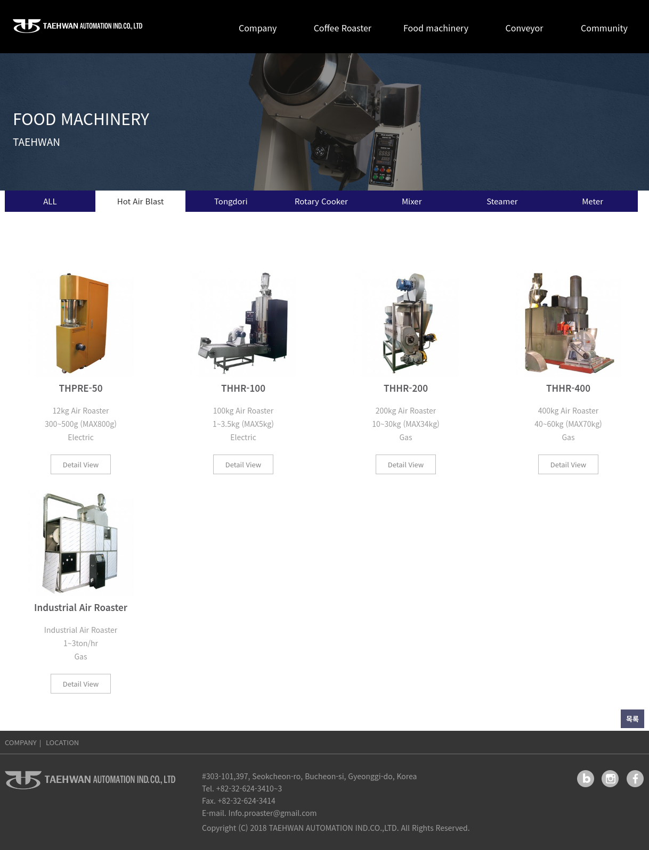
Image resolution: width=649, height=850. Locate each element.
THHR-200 (406, 388)
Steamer (501, 201)
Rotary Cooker (321, 201)
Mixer (412, 201)
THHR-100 (243, 388)
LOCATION (62, 742)
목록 (632, 719)
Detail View (81, 464)
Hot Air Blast (140, 201)
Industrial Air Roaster (80, 607)
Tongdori (231, 201)
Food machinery (435, 27)
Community (604, 27)
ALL (49, 201)
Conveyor (524, 27)
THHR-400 (568, 388)
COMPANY (21, 742)
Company (258, 27)
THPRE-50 (80, 388)
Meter (592, 201)
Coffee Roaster (342, 27)
